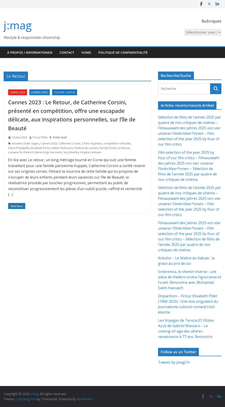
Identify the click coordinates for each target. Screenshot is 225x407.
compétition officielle (117, 143)
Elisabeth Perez (40, 148)
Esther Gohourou (62, 148)
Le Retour (124, 148)
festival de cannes (86, 148)
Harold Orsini (107, 148)
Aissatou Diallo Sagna (25, 143)
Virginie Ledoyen (90, 152)
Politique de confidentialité (123, 52)
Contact (67, 52)
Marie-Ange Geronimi (48, 152)
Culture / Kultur (64, 92)
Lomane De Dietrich (20, 152)
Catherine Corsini (69, 143)
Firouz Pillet (40, 137)
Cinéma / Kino (39, 92)
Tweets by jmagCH (174, 362)
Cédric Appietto (92, 143)
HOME (86, 52)
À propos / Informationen (29, 52)
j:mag (18, 25)
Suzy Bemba (71, 152)
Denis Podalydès (19, 148)
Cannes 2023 (17, 92)
